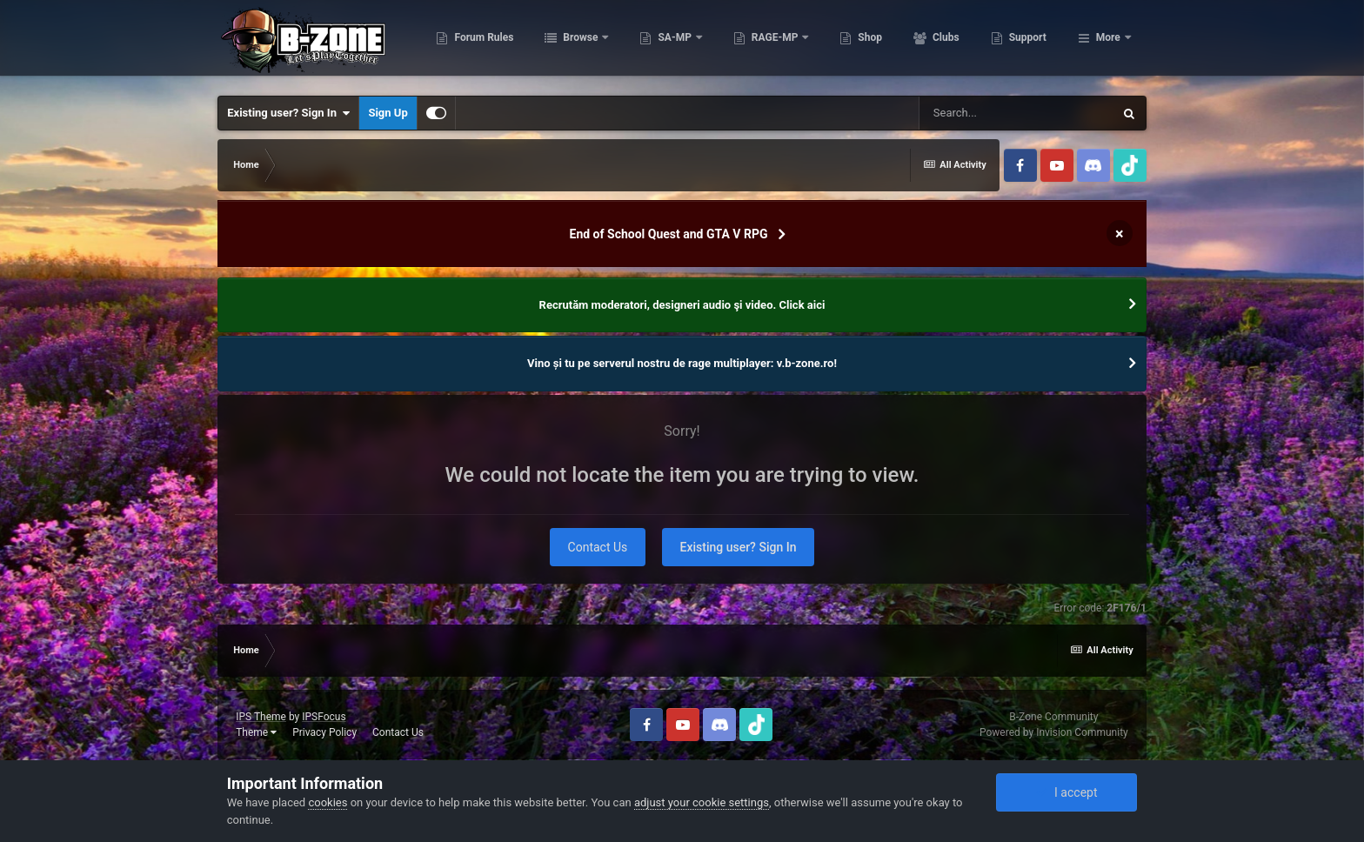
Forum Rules (570, 43)
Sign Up (387, 112)
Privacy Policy (324, 732)
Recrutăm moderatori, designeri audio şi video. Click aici (682, 304)
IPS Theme (261, 717)
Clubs (1031, 43)
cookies (327, 802)
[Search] (1016, 113)
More (1108, 43)
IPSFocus (323, 717)
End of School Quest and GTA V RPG (669, 234)
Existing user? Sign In (288, 113)
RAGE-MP (862, 43)
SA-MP (762, 43)
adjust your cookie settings (701, 802)
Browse (668, 43)
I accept (1066, 792)
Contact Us (598, 547)
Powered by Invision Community (1054, 732)
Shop (956, 43)
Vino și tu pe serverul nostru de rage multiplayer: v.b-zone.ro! (682, 363)
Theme (256, 732)
